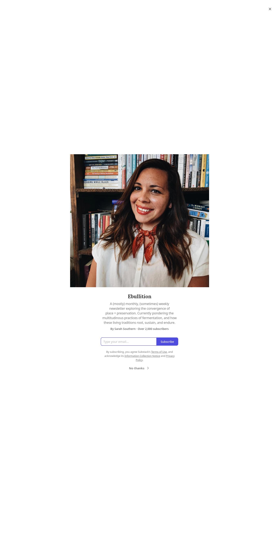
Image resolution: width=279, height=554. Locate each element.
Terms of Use (159, 352)
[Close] (270, 9)
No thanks (139, 368)
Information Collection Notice (142, 356)
